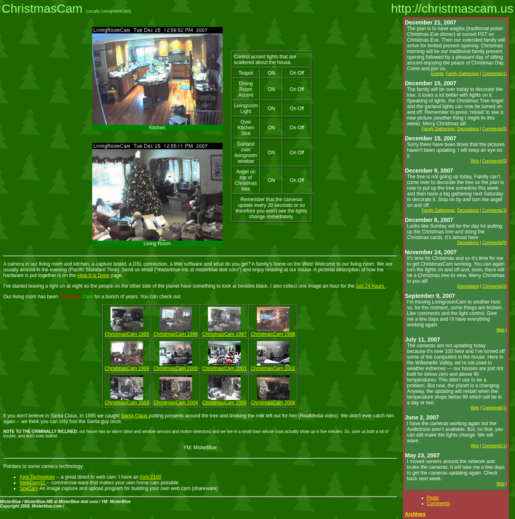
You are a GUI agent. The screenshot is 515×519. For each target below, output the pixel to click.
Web (475, 161)
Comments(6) (494, 128)
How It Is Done (93, 275)
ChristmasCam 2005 (224, 403)
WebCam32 (33, 483)
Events (437, 73)
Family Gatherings (462, 73)
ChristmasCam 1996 (175, 334)
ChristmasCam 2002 (273, 368)
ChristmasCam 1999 (127, 368)
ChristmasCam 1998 (273, 334)
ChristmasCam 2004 (175, 403)
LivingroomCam (115, 11)
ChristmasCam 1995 (127, 334)
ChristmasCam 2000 (175, 368)
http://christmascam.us (452, 8)
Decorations (468, 128)
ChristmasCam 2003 (127, 403)
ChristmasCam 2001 (224, 368)
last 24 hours (370, 286)
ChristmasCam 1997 (224, 334)
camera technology (61, 466)
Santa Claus (135, 416)
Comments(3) (494, 210)
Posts (433, 498)
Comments (438, 503)
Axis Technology (37, 477)
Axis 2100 (150, 477)
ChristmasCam (42, 8)
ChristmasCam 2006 (273, 403)
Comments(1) (494, 73)
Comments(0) (494, 161)
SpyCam (29, 488)
